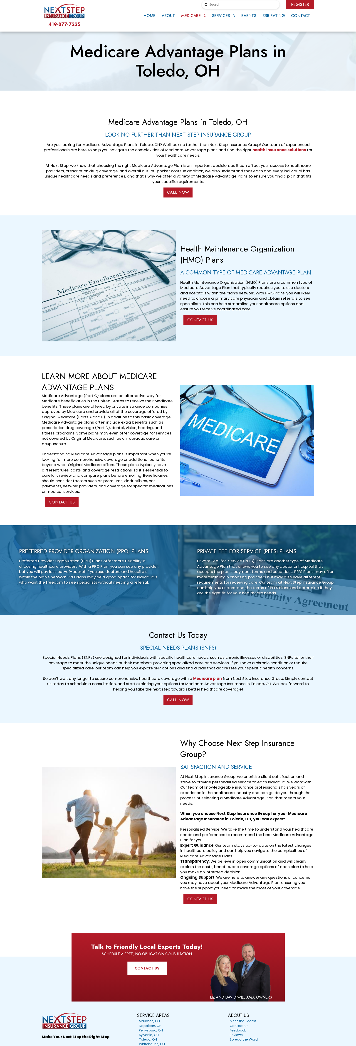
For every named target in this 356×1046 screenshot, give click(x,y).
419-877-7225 (64, 24)
